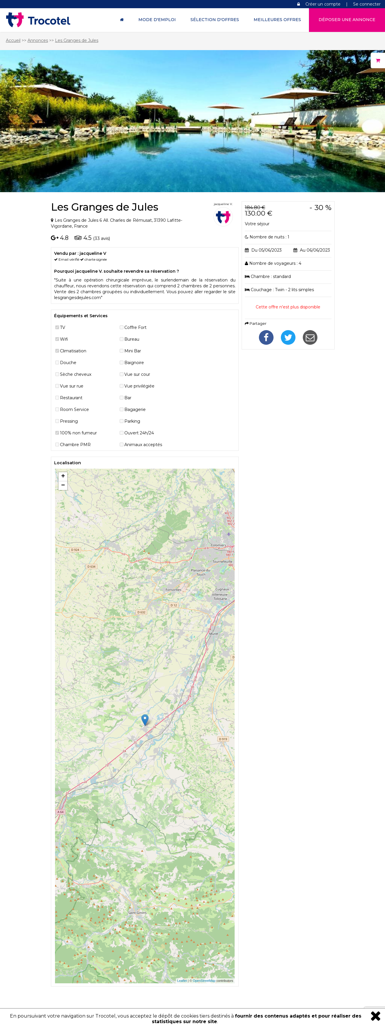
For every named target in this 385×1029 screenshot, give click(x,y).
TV (62, 327)
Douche (68, 362)
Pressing (69, 421)
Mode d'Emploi (157, 19)
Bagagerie (135, 409)
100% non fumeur (78, 433)
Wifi (64, 339)
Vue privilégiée (139, 386)
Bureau (131, 339)
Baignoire (134, 362)
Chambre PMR (75, 444)
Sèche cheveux (75, 374)
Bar (127, 397)
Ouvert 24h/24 (139, 433)
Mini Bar (132, 351)
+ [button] (63, 476)
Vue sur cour (137, 374)
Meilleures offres (277, 19)
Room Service (74, 409)
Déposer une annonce (347, 19)
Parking (132, 421)
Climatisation (73, 351)
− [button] (63, 485)
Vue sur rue (71, 386)
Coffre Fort (135, 327)
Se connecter (367, 4)
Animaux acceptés (143, 444)
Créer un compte (323, 4)
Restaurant (71, 397)
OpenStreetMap (204, 980)
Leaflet (182, 980)
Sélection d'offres (214, 19)
